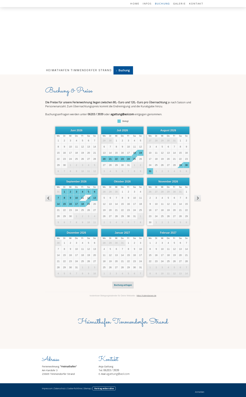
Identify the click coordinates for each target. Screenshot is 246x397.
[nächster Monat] (197, 198)
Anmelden (199, 392)
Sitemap (87, 388)
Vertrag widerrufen (104, 388)
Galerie (179, 3)
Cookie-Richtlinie (74, 388)
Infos (147, 3)
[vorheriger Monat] (48, 198)
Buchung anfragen (123, 285)
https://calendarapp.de (146, 296)
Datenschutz (60, 388)
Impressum (47, 388)
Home (134, 3)
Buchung (162, 3)
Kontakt (196, 3)
